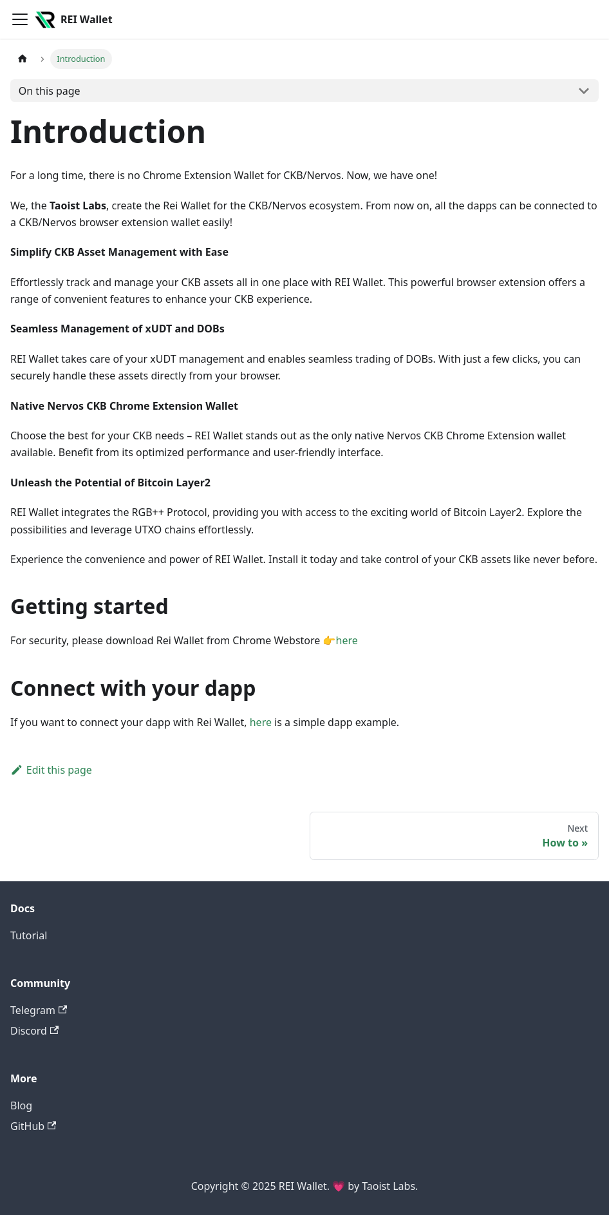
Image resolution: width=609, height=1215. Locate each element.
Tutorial (28, 935)
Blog (21, 1105)
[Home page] (22, 59)
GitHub (33, 1126)
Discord (34, 1031)
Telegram (38, 1010)
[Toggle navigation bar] (20, 19)
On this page (49, 91)
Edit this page (51, 770)
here (347, 640)
